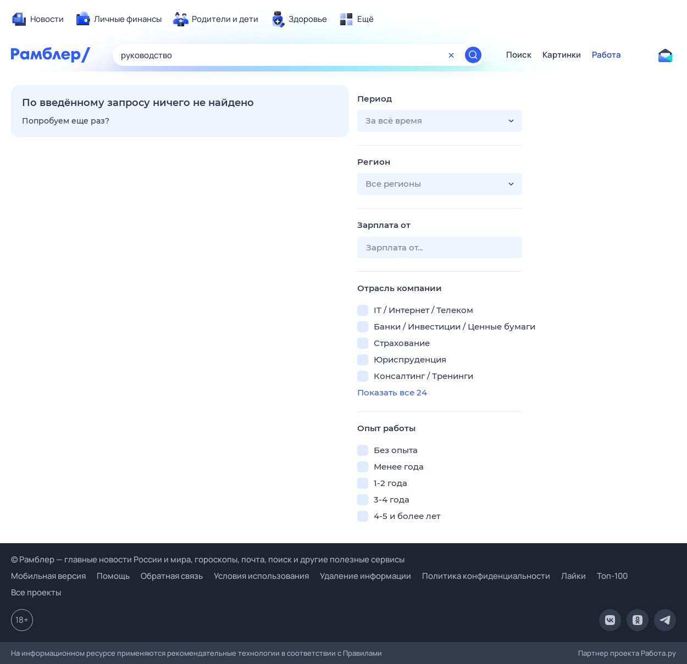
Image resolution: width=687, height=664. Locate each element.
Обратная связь (172, 576)
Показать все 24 (392, 392)
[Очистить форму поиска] (451, 55)
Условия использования (261, 576)
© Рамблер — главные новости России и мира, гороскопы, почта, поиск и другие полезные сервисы (208, 559)
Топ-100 (612, 576)
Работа (606, 54)
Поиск (518, 54)
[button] (439, 121)
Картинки (561, 54)
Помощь (113, 576)
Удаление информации (365, 576)
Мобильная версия (48, 576)
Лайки (573, 576)
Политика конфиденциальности (486, 576)
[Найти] (473, 55)
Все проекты (36, 592)
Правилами (362, 653)
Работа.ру (658, 653)
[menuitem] (37, 19)
